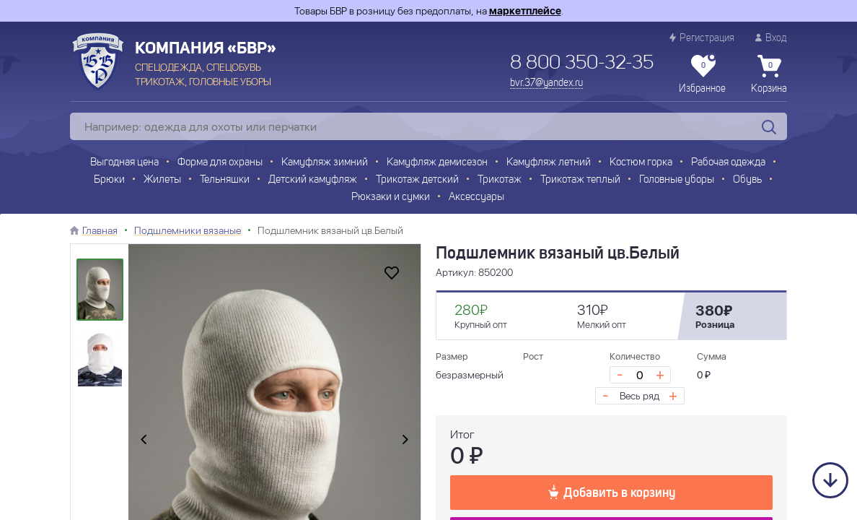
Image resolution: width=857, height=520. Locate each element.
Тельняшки (225, 180)
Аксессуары (476, 197)
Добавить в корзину (611, 491)
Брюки (109, 180)
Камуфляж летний (548, 162)
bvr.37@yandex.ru (546, 83)
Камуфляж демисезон (437, 162)
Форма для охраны (220, 162)
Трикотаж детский (417, 180)
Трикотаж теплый (580, 180)
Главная (100, 230)
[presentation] (143, 440)
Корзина (769, 74)
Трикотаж (500, 180)
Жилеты (162, 180)
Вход (771, 37)
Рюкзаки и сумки (390, 197)
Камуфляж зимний (324, 162)
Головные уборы (676, 180)
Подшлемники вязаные (187, 230)
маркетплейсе (525, 11)
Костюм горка (641, 162)
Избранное (702, 74)
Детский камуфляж (312, 180)
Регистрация (701, 37)
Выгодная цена (124, 162)
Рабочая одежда (728, 162)
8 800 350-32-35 (582, 63)
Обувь (747, 180)
